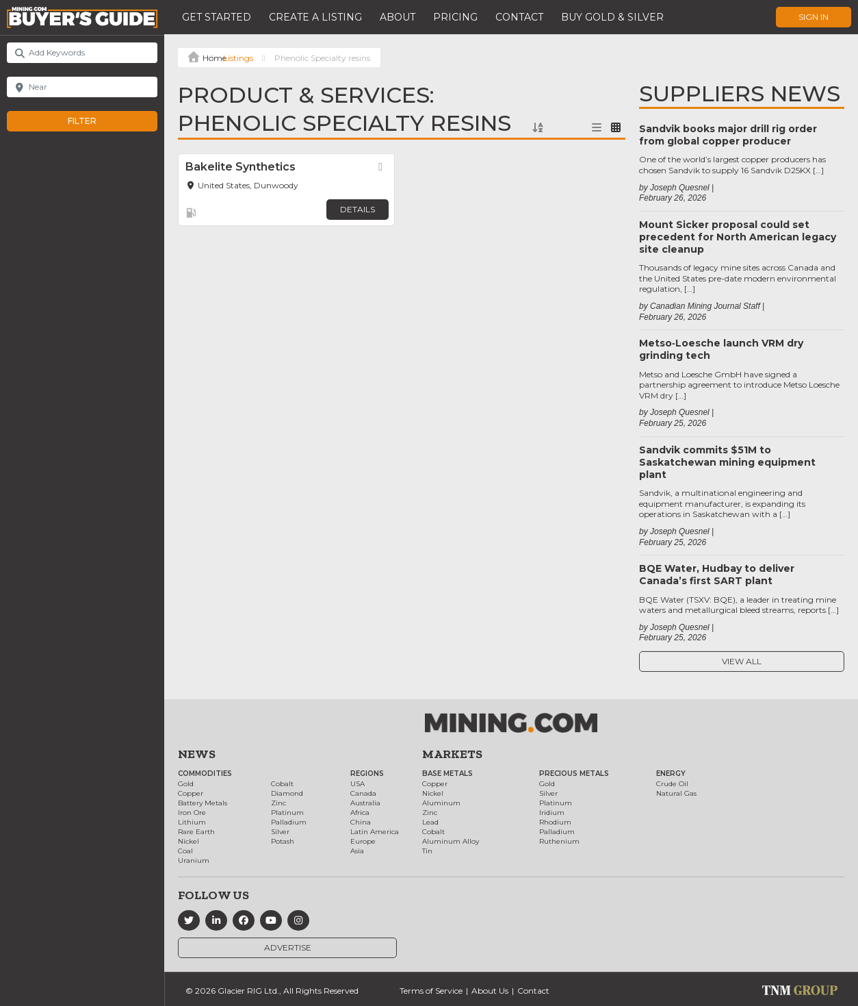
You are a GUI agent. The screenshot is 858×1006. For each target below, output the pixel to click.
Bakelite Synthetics (240, 166)
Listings (238, 58)
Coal (185, 850)
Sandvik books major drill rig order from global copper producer (728, 135)
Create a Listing (315, 17)
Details (357, 209)
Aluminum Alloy (450, 841)
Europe (363, 841)
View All (742, 661)
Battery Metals (202, 802)
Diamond (287, 793)
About (397, 17)
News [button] (197, 754)
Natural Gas (676, 793)
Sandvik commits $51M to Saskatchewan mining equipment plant (727, 462)
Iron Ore (192, 812)
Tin (427, 850)
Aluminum (441, 802)
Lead (430, 822)
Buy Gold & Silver (612, 17)
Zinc (278, 802)
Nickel (188, 841)
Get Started (216, 17)
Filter (96, 121)
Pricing (455, 17)
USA (357, 783)
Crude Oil (672, 783)
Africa (359, 812)
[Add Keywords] (82, 52)
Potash (282, 841)
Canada (363, 793)
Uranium (193, 860)
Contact (519, 17)
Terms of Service (431, 990)
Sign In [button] (813, 17)
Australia (365, 802)
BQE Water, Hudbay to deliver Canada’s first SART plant (716, 574)
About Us (489, 990)
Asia (357, 850)
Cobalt (282, 783)
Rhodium (555, 822)
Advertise (287, 947)
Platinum (287, 812)
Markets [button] (452, 754)
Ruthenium (559, 841)
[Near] (82, 87)
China (360, 822)
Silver (280, 831)
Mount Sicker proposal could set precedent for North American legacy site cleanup (737, 236)
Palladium (289, 822)
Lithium (192, 822)
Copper (190, 793)
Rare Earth (196, 831)
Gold (186, 783)
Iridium (551, 812)
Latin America (374, 831)
